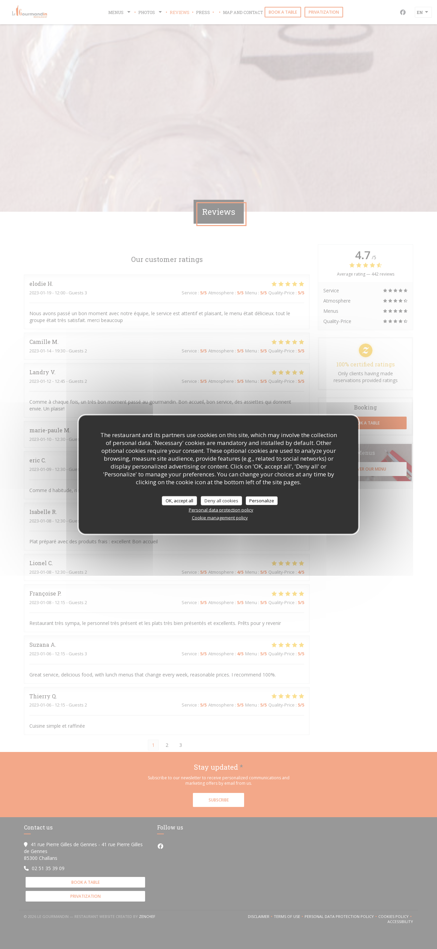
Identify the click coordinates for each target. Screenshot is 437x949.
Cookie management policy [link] (220, 518)
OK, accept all (179, 500)
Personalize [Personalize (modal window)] (261, 500)
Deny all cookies (221, 500)
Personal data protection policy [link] (221, 510)
